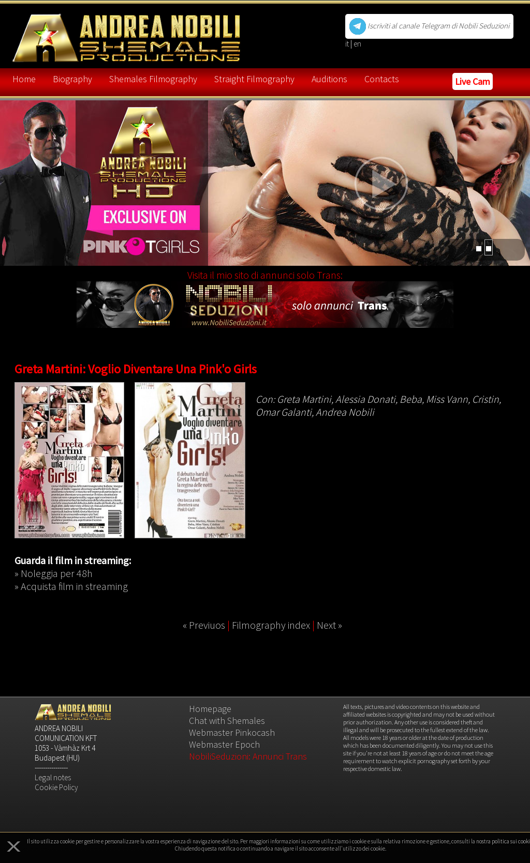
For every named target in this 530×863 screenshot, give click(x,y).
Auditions (329, 79)
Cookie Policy (56, 787)
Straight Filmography (254, 79)
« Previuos (204, 624)
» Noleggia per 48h (53, 573)
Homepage (210, 709)
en (357, 44)
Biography (72, 79)
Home (24, 79)
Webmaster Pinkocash (232, 732)
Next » (329, 624)
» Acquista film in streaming (71, 586)
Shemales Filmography (153, 79)
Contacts (381, 79)
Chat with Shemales (227, 720)
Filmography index (271, 624)
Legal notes (53, 777)
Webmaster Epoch (224, 744)
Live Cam (472, 81)
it (347, 44)
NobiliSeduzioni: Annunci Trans (248, 756)
